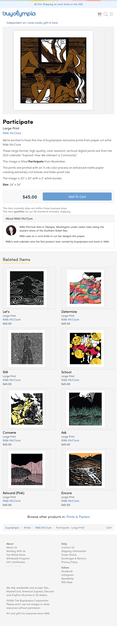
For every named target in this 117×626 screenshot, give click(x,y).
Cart (109, 527)
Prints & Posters (78, 516)
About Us (11, 547)
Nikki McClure (12, 133)
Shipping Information (73, 551)
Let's (6, 311)
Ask (63, 432)
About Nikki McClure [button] (19, 218)
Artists (27, 527)
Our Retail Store (15, 554)
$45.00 (7, 323)
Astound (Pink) (13, 492)
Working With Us (15, 551)
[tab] (58, 218)
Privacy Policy (69, 562)
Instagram (67, 575)
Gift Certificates (15, 562)
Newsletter (67, 578)
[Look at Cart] (100, 16)
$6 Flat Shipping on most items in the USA (58, 4)
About (10, 543)
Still (5, 371)
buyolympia (12, 527)
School (66, 371)
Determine (69, 311)
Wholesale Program (18, 558)
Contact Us (67, 547)
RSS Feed (66, 582)
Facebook (67, 571)
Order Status (68, 554)
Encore (66, 492)
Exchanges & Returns (73, 558)
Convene (9, 432)
